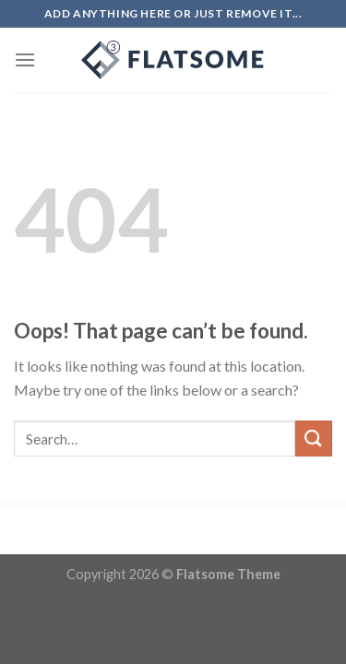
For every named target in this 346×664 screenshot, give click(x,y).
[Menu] (25, 59)
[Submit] (313, 438)
